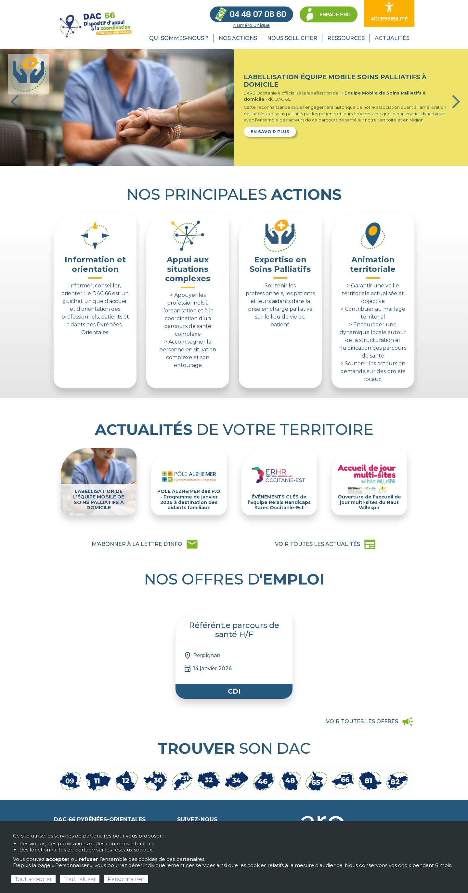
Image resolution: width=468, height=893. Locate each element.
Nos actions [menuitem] (238, 38)
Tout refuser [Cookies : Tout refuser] (80, 879)
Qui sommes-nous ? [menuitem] (179, 38)
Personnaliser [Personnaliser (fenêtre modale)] (126, 879)
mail (145, 544)
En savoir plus (270, 131)
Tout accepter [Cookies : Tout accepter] (33, 879)
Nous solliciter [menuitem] (292, 38)
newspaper (325, 544)
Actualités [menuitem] (392, 38)
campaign (370, 721)
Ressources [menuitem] (346, 38)
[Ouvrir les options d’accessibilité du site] (389, 13)
